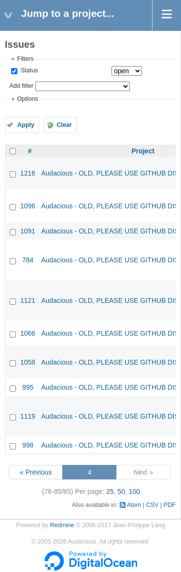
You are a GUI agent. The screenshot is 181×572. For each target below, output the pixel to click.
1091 (27, 231)
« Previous (36, 472)
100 (134, 491)
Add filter (21, 85)
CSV (152, 505)
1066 (27, 333)
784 (27, 260)
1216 (27, 173)
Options (27, 98)
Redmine (62, 525)
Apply (25, 125)
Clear (64, 125)
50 (121, 491)
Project (142, 151)
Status (28, 70)
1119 (27, 416)
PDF (170, 505)
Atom (134, 505)
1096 (27, 206)
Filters (25, 58)
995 (27, 387)
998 (27, 445)
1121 (27, 300)
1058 (27, 362)
